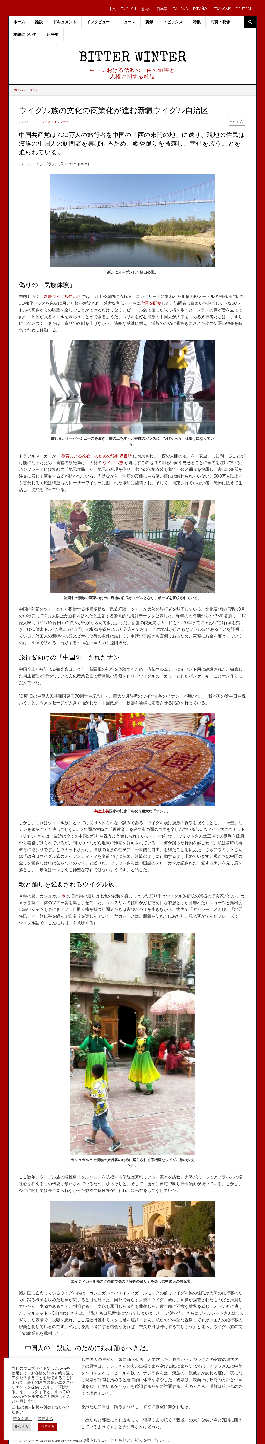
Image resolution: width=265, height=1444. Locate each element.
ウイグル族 (113, 462)
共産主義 (101, 811)
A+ (232, 121)
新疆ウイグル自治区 (62, 296)
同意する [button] (47, 1426)
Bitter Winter (133, 58)
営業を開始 (151, 303)
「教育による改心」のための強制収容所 (94, 455)
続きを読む (22, 1419)
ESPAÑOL (201, 9)
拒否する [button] (21, 1426)
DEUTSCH (244, 9)
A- (242, 121)
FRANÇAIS (222, 9)
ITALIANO (180, 9)
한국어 (146, 9)
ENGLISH (128, 9)
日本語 (162, 9)
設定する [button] (45, 1419)
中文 (112, 9)
